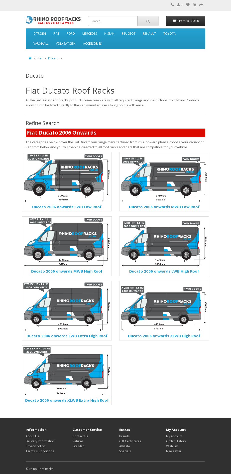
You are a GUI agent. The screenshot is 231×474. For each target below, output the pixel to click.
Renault (149, 33)
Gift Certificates (130, 441)
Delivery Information (40, 441)
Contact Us (80, 436)
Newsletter (173, 451)
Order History (176, 441)
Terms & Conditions (40, 451)
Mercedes (89, 33)
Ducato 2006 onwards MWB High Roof (67, 271)
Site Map (79, 446)
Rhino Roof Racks (41, 469)
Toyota (169, 33)
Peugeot (128, 33)
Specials (125, 451)
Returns (78, 441)
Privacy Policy (35, 446)
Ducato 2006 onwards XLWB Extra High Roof (67, 400)
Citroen (39, 33)
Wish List (172, 446)
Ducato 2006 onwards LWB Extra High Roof (67, 335)
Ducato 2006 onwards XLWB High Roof (164, 335)
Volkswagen (66, 43)
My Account (174, 436)
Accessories (92, 43)
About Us (32, 436)
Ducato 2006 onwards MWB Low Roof (164, 206)
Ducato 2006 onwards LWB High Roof (164, 271)
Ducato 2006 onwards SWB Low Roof (67, 206)
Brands (124, 436)
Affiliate (124, 446)
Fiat (56, 33)
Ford (71, 33)
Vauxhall (40, 43)
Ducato (53, 58)
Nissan (109, 33)
